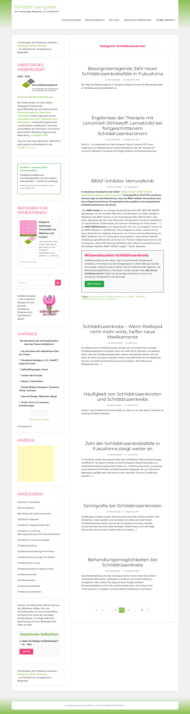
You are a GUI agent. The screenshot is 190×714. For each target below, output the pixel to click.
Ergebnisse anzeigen (39, 419)
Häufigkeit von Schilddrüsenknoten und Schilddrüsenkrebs (122, 396)
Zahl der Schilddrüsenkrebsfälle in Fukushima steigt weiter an (122, 446)
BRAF (131, 296)
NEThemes (119, 705)
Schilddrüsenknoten (27, 574)
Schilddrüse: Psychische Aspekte (33, 540)
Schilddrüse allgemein (28, 519)
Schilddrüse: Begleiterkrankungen (33, 525)
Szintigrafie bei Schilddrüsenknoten (122, 505)
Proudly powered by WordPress (80, 705)
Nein (28, 644)
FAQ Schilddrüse (71, 20)
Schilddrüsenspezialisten (29, 591)
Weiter (26, 651)
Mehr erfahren (94, 284)
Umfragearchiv (24, 426)
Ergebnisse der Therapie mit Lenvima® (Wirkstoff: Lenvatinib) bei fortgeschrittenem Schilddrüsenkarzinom (122, 125)
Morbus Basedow (25, 508)
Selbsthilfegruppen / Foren (34, 369)
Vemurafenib (111, 299)
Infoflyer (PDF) (41, 135)
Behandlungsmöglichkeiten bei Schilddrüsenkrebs (122, 562)
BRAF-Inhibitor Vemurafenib (122, 181)
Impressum (23, 97)
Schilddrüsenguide (35, 7)
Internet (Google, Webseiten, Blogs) (39, 396)
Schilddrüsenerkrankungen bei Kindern (36, 557)
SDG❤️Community (166, 20)
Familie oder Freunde (31, 375)
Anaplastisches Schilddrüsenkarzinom (108, 296)
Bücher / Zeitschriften (32, 381)
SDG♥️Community (26, 147)
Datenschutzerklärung (41, 97)
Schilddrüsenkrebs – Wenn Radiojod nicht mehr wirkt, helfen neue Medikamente (122, 332)
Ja (21, 644)
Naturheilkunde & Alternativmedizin (34, 513)
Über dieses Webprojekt (138, 20)
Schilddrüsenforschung (28, 563)
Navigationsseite (95, 20)
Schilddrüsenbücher (27, 545)
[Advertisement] (35, 464)
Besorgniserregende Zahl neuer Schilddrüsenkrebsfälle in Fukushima (122, 71)
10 (142, 610)
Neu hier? (114, 20)
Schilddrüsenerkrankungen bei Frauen (35, 551)
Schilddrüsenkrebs (26, 580)
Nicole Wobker (114, 80)
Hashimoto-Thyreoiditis (28, 502)
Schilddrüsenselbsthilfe (28, 586)
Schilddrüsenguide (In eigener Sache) (35, 568)
